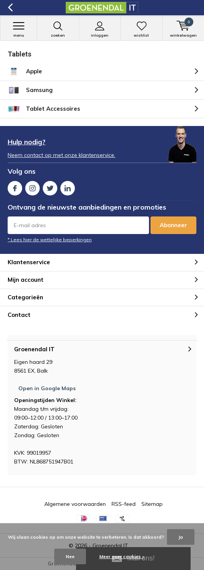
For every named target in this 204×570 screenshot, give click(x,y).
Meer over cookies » (121, 556)
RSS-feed (124, 504)
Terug (10, 7)
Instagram (32, 186)
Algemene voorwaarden (75, 504)
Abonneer (173, 225)
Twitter (50, 186)
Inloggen (100, 29)
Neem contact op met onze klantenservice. (61, 155)
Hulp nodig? (26, 141)
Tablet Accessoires (44, 109)
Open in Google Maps (47, 388)
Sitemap (152, 504)
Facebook (15, 186)
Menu (18, 29)
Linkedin (67, 186)
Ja (180, 537)
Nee (70, 556)
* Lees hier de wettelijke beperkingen (50, 239)
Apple (25, 71)
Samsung (30, 90)
